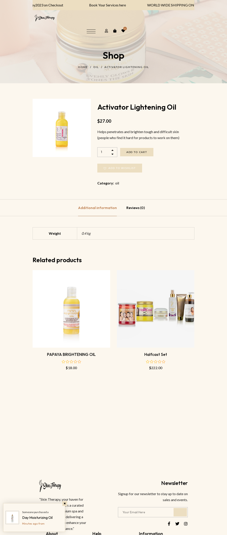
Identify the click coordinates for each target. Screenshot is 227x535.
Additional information (97, 207)
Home (83, 67)
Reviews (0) (135, 207)
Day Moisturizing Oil (37, 517)
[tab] (97, 207)
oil (96, 67)
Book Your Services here (103, 5)
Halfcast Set (155, 354)
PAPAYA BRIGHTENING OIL (71, 354)
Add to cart (136, 152)
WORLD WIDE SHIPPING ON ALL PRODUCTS (180, 5)
